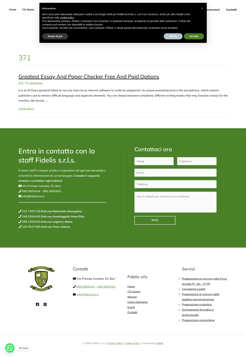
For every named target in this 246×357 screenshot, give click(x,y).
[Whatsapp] (9, 348)
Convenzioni (213, 9)
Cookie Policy (132, 343)
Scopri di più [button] (55, 36)
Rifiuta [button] (173, 36)
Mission (132, 296)
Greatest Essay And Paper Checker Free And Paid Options (88, 76)
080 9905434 (30, 191)
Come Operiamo (137, 302)
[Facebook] (37, 304)
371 (21, 83)
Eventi (131, 307)
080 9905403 (51, 191)
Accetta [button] (194, 36)
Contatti (231, 9)
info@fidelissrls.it (32, 196)
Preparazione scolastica (197, 304)
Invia (155, 220)
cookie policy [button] (67, 17)
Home (12, 9)
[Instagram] (45, 304)
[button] (202, 8)
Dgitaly (159, 343)
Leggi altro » (26, 108)
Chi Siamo (27, 9)
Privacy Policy (115, 343)
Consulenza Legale (194, 289)
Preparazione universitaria (199, 320)
